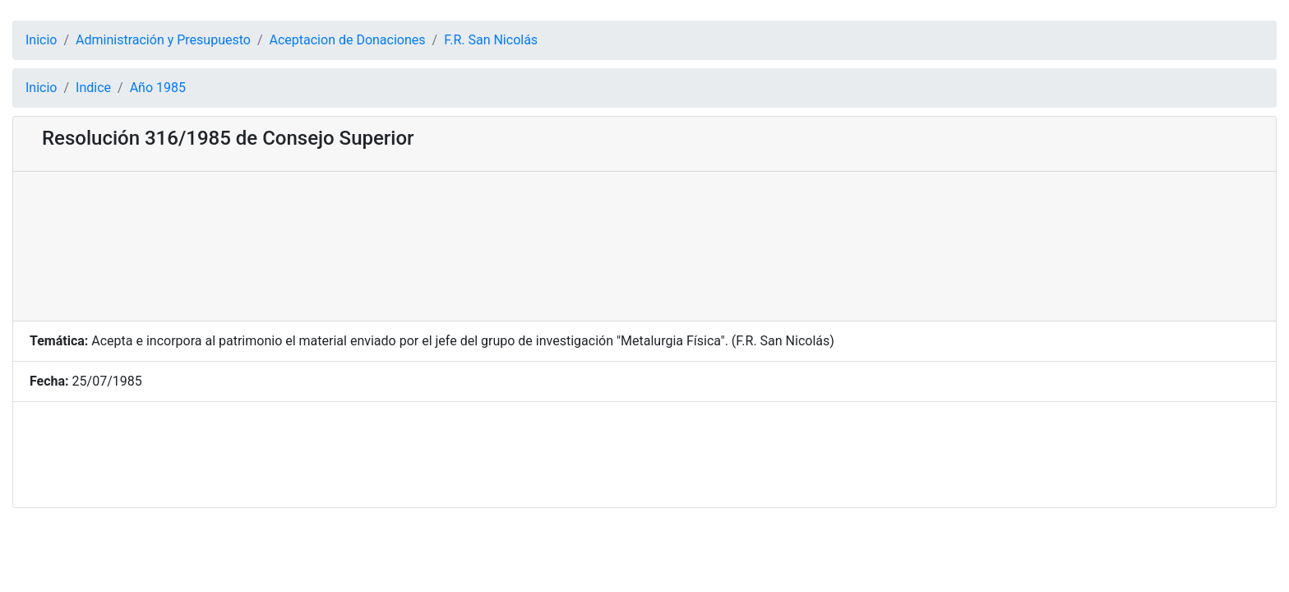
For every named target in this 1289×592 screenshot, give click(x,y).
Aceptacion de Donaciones (348, 40)
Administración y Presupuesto (163, 40)
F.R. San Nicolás (491, 40)
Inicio (41, 40)
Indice (93, 87)
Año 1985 (158, 87)
